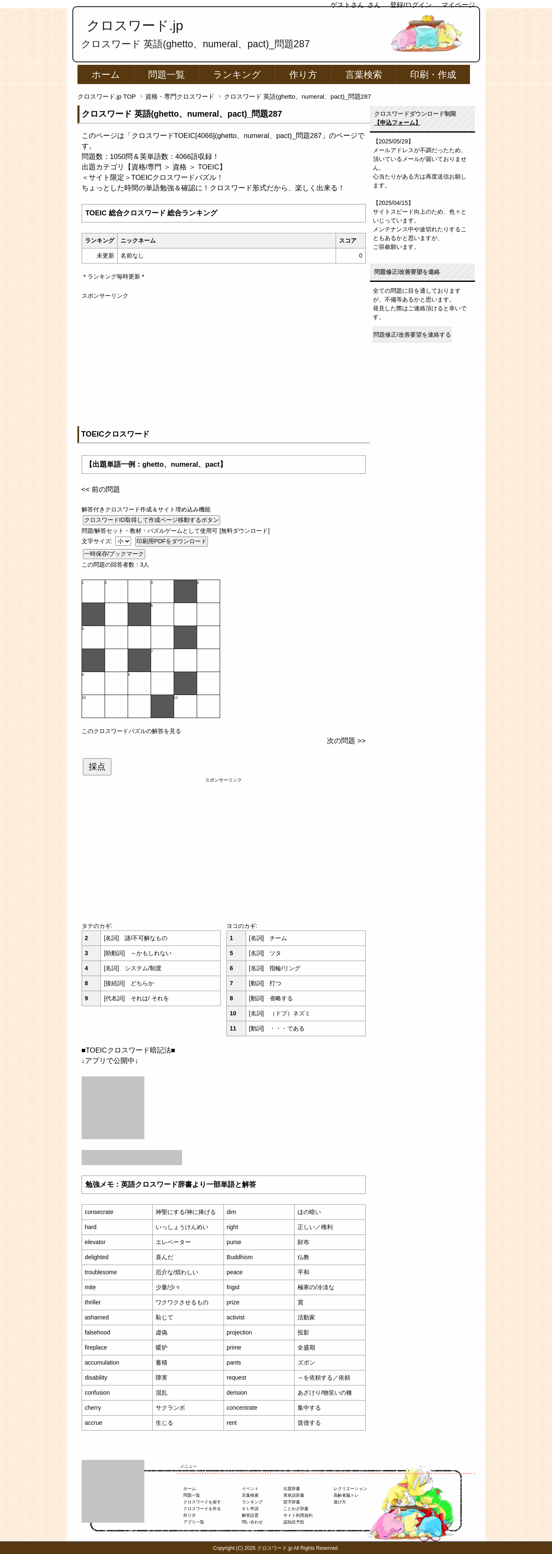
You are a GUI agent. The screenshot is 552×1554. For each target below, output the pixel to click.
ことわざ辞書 (295, 1508)
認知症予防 (293, 1522)
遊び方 (340, 1502)
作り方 (303, 74)
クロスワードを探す (202, 1502)
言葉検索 (363, 74)
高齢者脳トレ (346, 1495)
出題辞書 (291, 1488)
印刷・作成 (433, 74)
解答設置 (250, 1515)
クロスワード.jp (135, 25)
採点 (97, 766)
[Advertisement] (224, 358)
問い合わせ (252, 1522)
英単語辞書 (293, 1495)
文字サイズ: (98, 541)
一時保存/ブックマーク (114, 553)
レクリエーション (350, 1488)
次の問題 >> (346, 741)
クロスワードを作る (202, 1508)
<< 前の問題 (101, 489)
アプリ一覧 (193, 1522)
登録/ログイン (411, 4)
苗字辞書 (291, 1502)
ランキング (237, 74)
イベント (250, 1488)
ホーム (106, 74)
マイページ (458, 4)
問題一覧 (166, 74)
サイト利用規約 (298, 1515)
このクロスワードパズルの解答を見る (131, 731)
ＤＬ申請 (250, 1508)
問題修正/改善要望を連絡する (412, 334)
